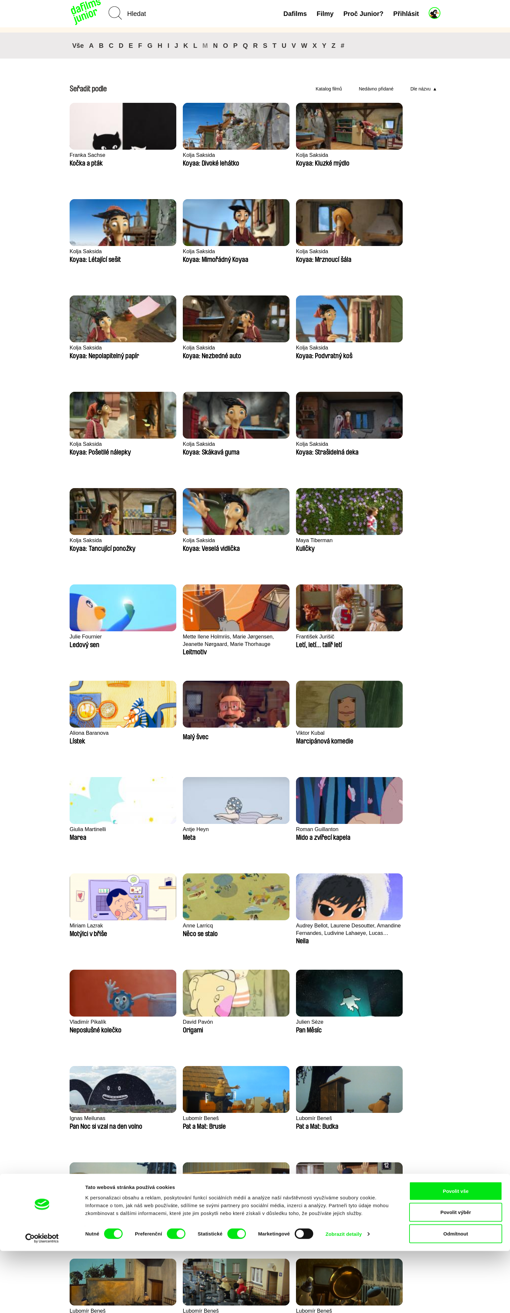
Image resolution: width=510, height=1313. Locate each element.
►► (432, 1084)
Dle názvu (420, 88)
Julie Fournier (86, 444)
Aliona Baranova (316, 444)
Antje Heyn (234, 540)
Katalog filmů (328, 88)
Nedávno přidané (376, 88)
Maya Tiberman (390, 348)
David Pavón (311, 637)
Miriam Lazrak (388, 540)
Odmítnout (455, 1295)
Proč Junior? (363, 13)
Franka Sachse (88, 155)
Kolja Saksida (162, 155)
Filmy (324, 13)
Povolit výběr (455, 1274)
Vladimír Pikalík (240, 637)
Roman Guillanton (318, 540)
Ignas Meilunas (88, 733)
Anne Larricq (85, 637)
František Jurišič (241, 444)
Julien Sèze (385, 637)
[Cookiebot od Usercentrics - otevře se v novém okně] (42, 1300)
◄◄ (406, 1084)
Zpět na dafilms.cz (114, 1225)
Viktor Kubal (84, 540)
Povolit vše (455, 1253)
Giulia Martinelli (164, 540)
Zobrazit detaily (344, 1296)
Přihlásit (406, 13)
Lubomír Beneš (163, 733)
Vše (78, 45)
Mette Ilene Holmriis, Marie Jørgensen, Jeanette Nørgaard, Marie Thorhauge (179, 448)
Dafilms (295, 13)
